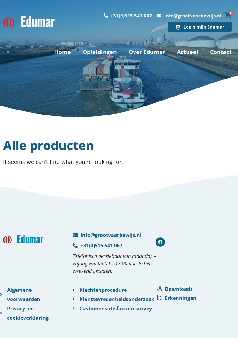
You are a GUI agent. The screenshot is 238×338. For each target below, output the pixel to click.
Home (62, 52)
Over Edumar (147, 52)
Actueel (187, 52)
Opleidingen (100, 52)
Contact (221, 52)
